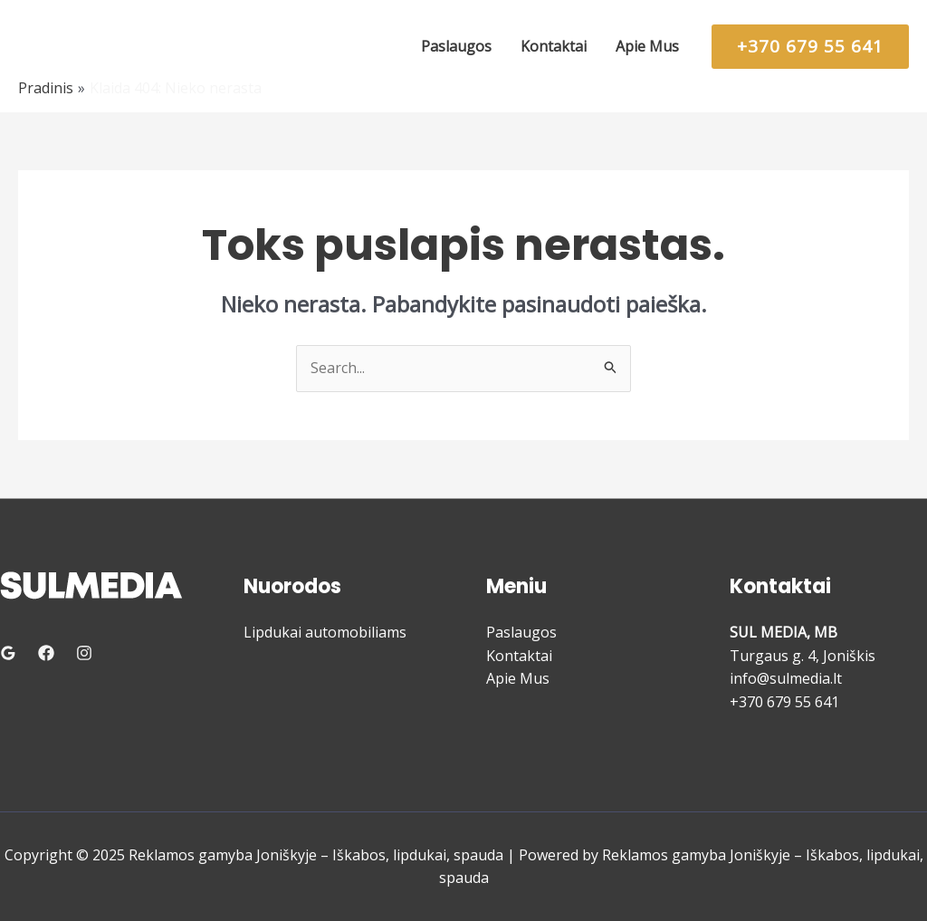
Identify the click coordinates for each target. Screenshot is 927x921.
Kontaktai (519, 656)
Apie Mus (518, 678)
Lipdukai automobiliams (325, 632)
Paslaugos (521, 632)
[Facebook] (46, 653)
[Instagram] (84, 653)
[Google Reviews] (8, 653)
